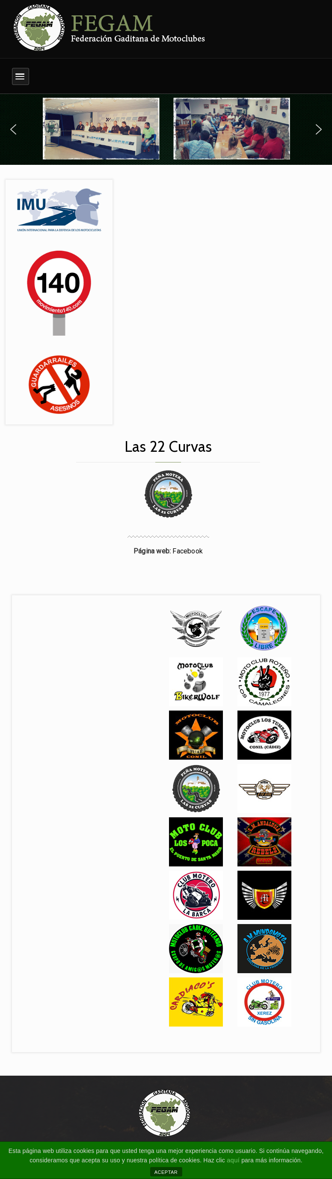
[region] (166, 129)
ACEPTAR (166, 1172)
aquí (233, 1160)
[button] (13, 129)
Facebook (187, 551)
